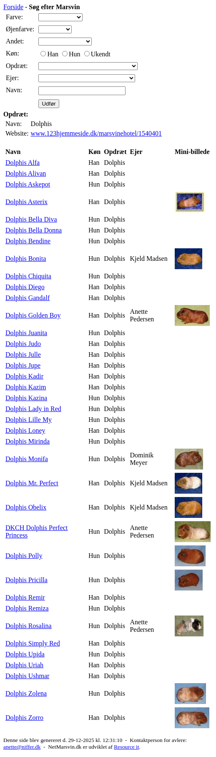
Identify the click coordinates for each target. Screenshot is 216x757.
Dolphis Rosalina (28, 625)
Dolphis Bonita (25, 258)
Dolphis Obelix (25, 507)
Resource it (126, 747)
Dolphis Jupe (22, 365)
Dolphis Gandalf (27, 297)
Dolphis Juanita (26, 332)
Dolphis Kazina (26, 397)
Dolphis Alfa (22, 162)
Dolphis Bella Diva (31, 219)
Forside (13, 6)
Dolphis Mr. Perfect (31, 483)
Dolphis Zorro (24, 717)
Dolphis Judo (23, 343)
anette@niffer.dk (21, 747)
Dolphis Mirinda (27, 441)
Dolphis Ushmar (27, 675)
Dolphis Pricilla (26, 579)
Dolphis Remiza (27, 608)
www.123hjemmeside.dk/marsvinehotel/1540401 (96, 133)
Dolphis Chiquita (28, 276)
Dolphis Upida (25, 654)
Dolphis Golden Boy (32, 315)
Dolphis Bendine (27, 241)
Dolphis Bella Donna (33, 230)
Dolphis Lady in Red (33, 408)
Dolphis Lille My (28, 419)
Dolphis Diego (25, 286)
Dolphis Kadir (24, 376)
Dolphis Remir (25, 597)
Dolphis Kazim (25, 387)
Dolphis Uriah (24, 665)
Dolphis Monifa (26, 458)
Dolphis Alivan (25, 173)
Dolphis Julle (23, 354)
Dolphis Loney (25, 430)
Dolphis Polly (23, 555)
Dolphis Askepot (27, 184)
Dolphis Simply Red (32, 643)
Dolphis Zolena (26, 693)
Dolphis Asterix (26, 201)
